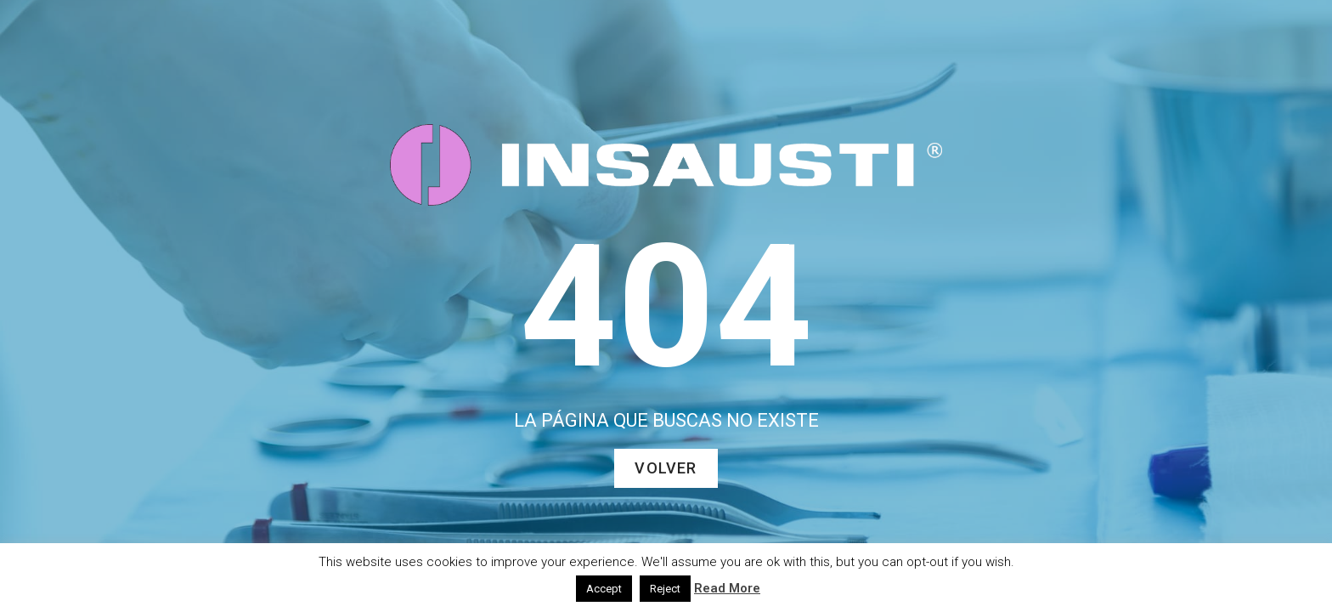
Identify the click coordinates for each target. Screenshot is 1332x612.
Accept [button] (604, 588)
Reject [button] (665, 588)
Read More (727, 588)
